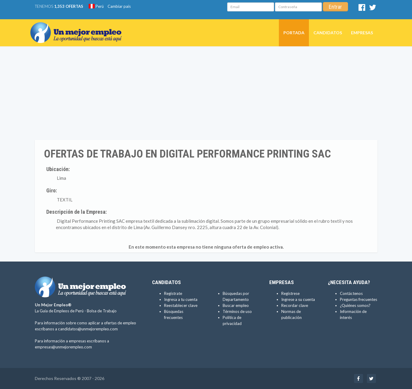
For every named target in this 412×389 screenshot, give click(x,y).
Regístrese (290, 293)
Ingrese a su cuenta (298, 299)
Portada (293, 32)
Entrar (335, 7)
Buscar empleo (236, 305)
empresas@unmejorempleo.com (63, 347)
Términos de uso (237, 311)
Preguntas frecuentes (358, 299)
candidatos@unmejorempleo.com (88, 328)
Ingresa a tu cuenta (180, 299)
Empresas (362, 32)
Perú (96, 6)
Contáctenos (351, 293)
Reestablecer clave (180, 305)
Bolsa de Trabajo (102, 310)
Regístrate (173, 293)
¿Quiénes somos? (355, 305)
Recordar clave (294, 305)
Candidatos (327, 32)
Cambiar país (119, 6)
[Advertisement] (206, 95)
